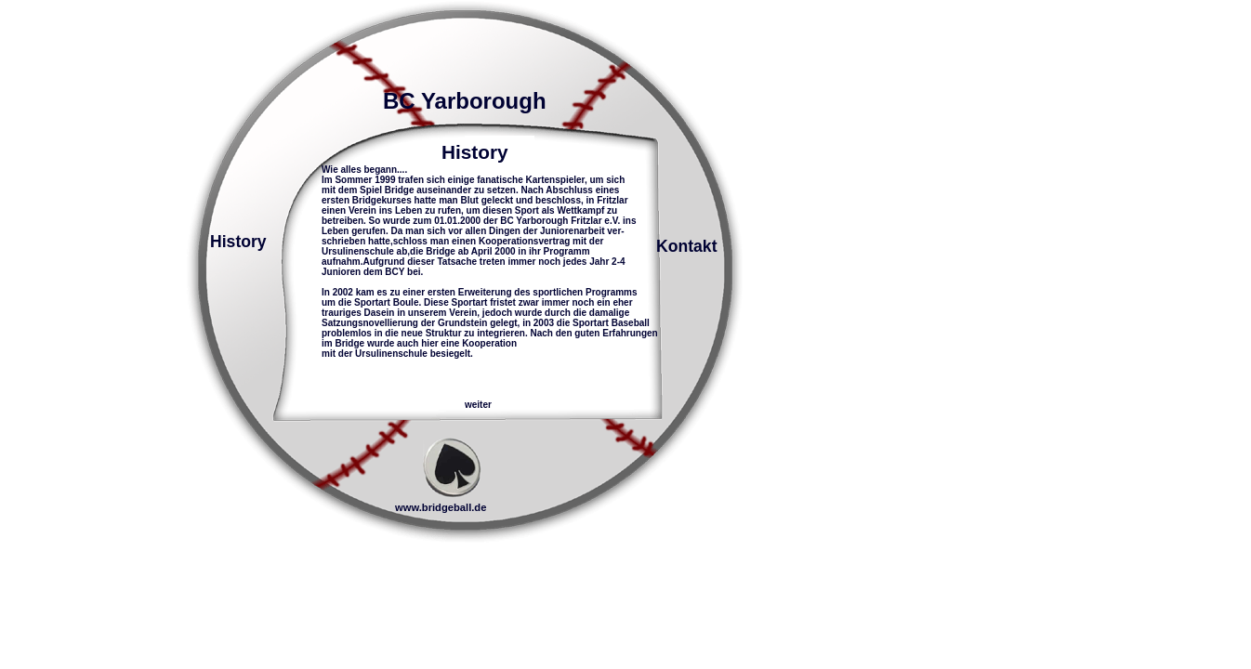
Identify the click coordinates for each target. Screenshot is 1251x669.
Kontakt (687, 246)
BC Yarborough (464, 100)
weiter (478, 405)
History (238, 241)
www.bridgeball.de (440, 507)
